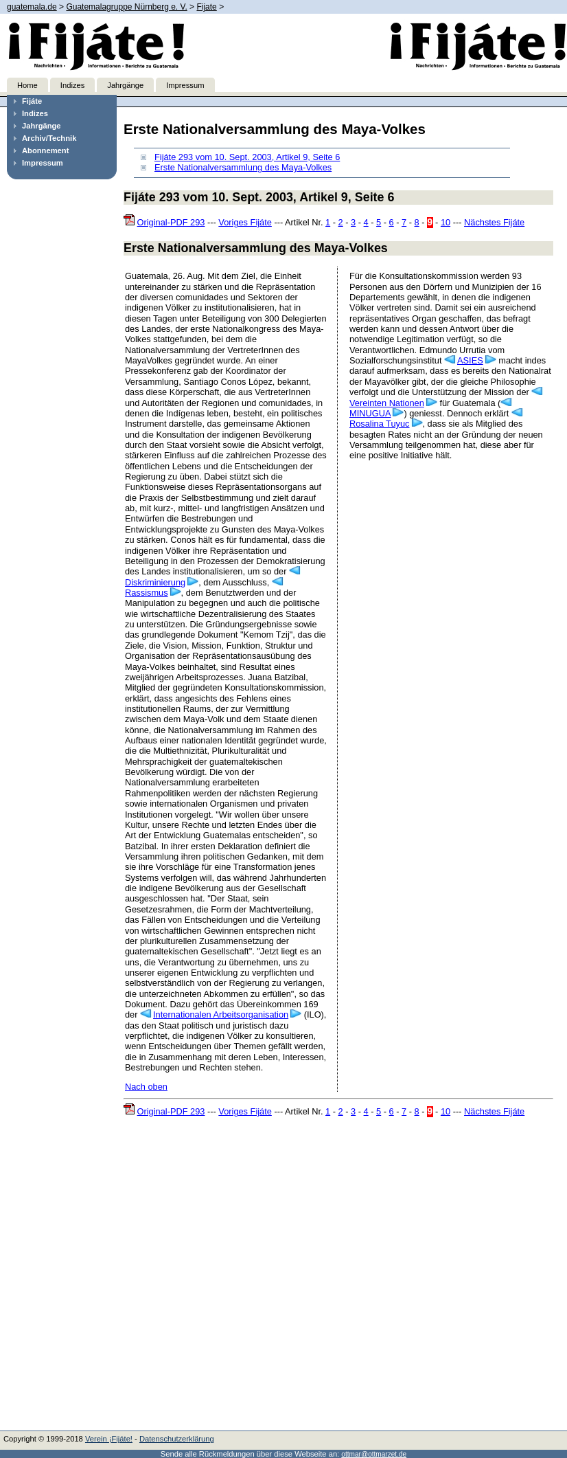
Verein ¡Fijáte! (108, 1439)
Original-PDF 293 (171, 222)
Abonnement (45, 150)
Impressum (185, 85)
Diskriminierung (155, 582)
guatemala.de (32, 7)
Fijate (206, 7)
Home (27, 85)
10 (445, 222)
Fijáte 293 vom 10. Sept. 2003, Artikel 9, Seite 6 (247, 157)
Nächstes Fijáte (494, 222)
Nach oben (146, 1086)
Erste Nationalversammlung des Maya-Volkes (243, 167)
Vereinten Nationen (386, 403)
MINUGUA (370, 413)
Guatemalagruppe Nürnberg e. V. (126, 7)
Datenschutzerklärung (176, 1439)
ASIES (470, 360)
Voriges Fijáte (245, 222)
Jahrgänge (125, 85)
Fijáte (32, 101)
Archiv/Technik (49, 138)
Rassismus (146, 592)
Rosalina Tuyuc (379, 423)
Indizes (72, 85)
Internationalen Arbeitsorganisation (220, 1014)
